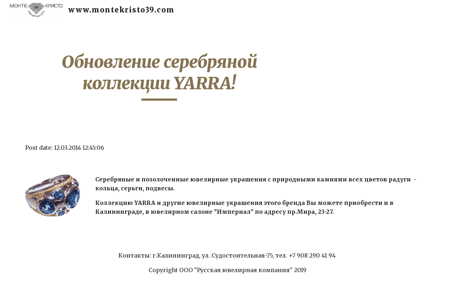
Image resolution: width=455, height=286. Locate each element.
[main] (159, 76)
